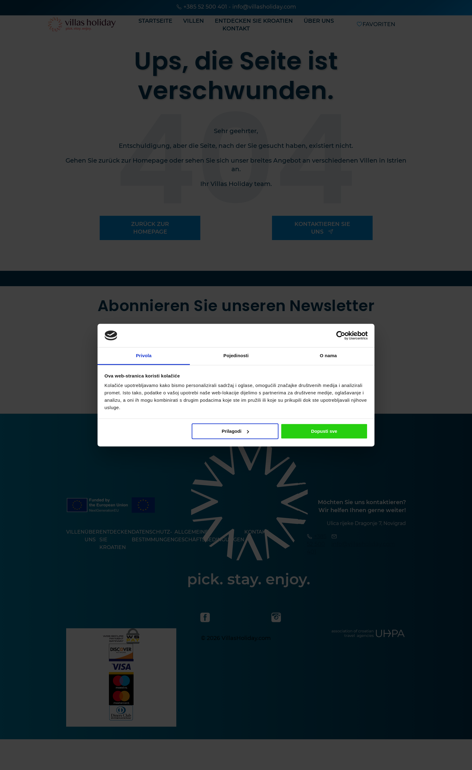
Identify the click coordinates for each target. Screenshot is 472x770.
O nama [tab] (328, 355)
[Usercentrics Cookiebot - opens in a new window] (341, 335)
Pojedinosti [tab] (236, 355)
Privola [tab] (144, 355)
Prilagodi (235, 431)
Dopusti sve (324, 431)
